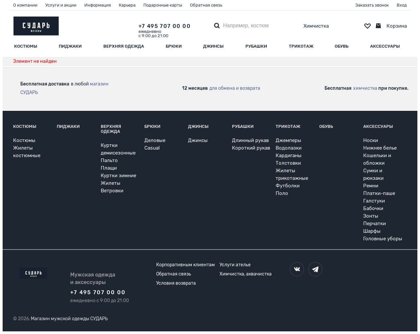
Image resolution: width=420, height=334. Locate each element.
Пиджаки (70, 46)
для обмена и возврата (234, 88)
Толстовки (288, 163)
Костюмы (25, 46)
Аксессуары (385, 46)
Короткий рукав (251, 148)
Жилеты (110, 183)
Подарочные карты (162, 5)
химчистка (365, 88)
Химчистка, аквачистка (246, 274)
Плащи (109, 168)
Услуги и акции (60, 5)
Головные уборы (382, 239)
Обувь (341, 46)
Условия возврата (176, 283)
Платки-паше (379, 193)
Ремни (370, 186)
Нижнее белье (380, 148)
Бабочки (373, 208)
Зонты (370, 216)
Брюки (174, 46)
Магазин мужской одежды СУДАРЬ (69, 319)
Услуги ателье (235, 265)
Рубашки (256, 46)
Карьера (127, 5)
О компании (25, 5)
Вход (402, 5)
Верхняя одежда (123, 46)
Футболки (288, 186)
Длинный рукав (250, 140)
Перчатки (374, 224)
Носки (370, 140)
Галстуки (374, 201)
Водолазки (289, 148)
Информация (97, 5)
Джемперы (288, 140)
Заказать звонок (372, 5)
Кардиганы (289, 155)
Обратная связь (206, 5)
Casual (152, 148)
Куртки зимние (118, 176)
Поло (282, 193)
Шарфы (372, 231)
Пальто (109, 160)
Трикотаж (301, 46)
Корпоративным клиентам (185, 265)
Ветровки (112, 191)
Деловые (154, 140)
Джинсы (213, 46)
